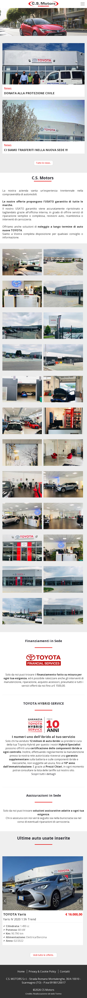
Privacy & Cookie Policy (42, 971)
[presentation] (4, 900)
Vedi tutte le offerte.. (43, 955)
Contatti (65, 971)
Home (21, 971)
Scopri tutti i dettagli (43, 774)
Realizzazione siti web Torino (47, 993)
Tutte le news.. (43, 162)
